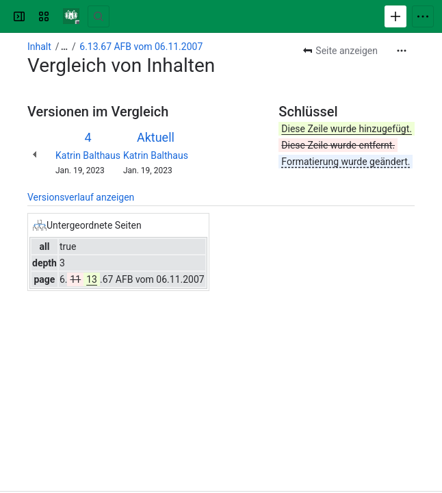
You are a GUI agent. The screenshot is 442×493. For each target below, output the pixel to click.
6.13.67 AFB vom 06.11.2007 (141, 46)
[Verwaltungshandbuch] (71, 16)
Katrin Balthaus (87, 155)
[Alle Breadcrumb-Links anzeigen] (64, 46)
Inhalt (39, 46)
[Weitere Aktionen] (402, 50)
